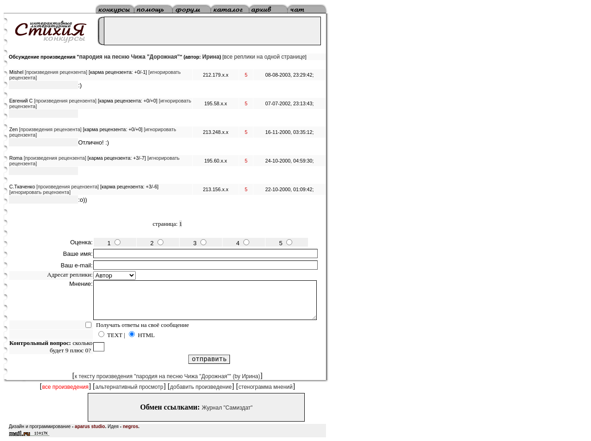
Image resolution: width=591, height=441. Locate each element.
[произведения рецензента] (56, 72)
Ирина (210, 57)
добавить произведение (201, 387)
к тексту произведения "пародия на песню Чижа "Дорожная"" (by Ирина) (167, 376)
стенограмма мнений (266, 387)
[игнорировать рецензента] (40, 192)
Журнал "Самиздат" (227, 408)
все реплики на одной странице (264, 57)
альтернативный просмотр (129, 387)
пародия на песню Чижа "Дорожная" (129, 57)
